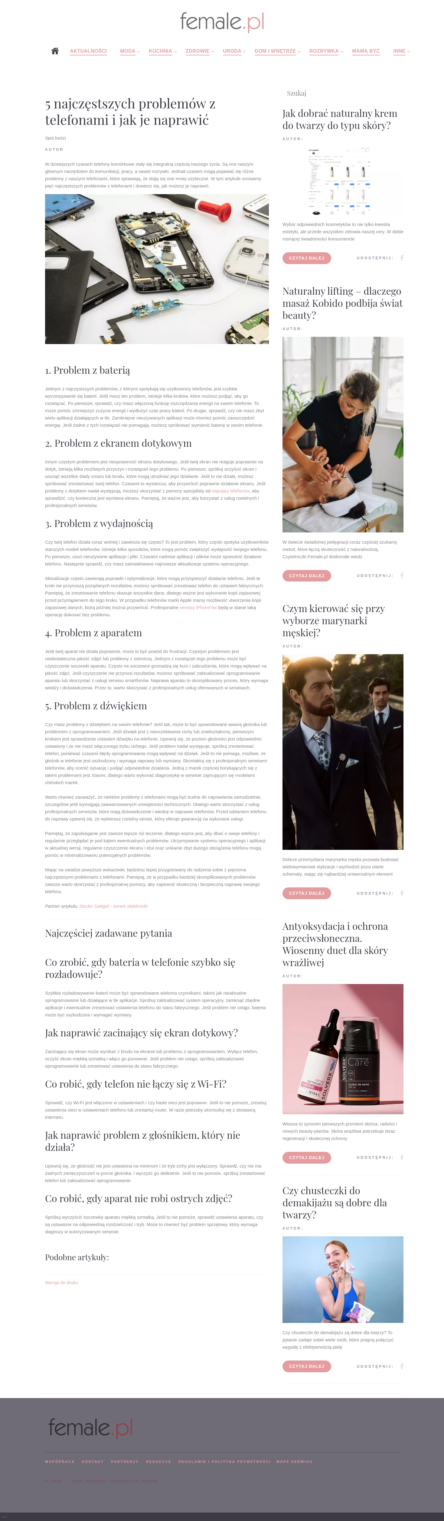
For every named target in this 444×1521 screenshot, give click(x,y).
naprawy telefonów (230, 490)
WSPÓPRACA (60, 1461)
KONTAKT (93, 1461)
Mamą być (366, 51)
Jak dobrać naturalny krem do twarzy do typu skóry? (339, 118)
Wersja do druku (61, 1282)
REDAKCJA (158, 1461)
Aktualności (88, 51)
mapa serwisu (294, 1461)
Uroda (232, 51)
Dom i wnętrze (275, 51)
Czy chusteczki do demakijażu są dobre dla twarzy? (334, 1202)
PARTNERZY (125, 1461)
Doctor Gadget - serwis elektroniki (114, 906)
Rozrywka (324, 51)
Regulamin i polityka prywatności (224, 1461)
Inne (399, 51)
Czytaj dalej (307, 258)
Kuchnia (160, 51)
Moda (127, 51)
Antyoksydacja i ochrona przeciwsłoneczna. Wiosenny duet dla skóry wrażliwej (335, 944)
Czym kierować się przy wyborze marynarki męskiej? (333, 620)
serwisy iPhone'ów (198, 607)
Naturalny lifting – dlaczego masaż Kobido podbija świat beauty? (342, 302)
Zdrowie (198, 51)
